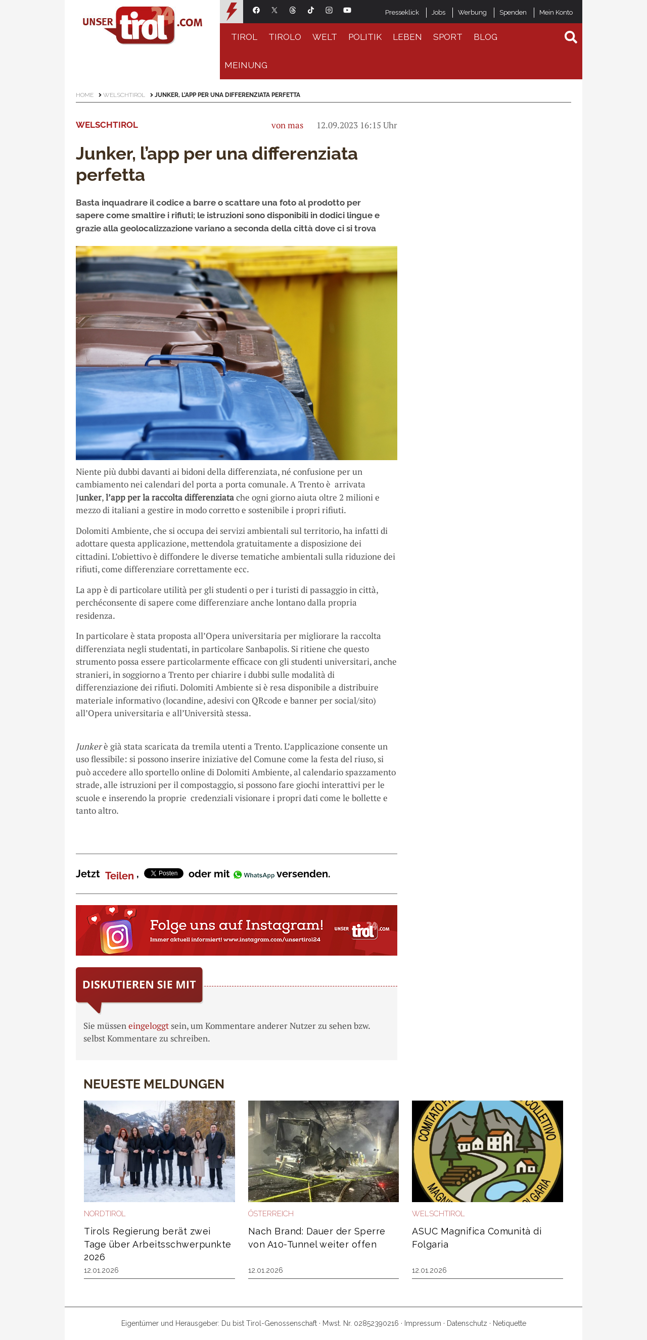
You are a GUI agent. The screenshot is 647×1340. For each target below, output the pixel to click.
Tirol (244, 37)
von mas (287, 125)
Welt (324, 37)
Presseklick (402, 12)
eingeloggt (148, 1025)
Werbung (472, 12)
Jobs (438, 12)
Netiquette (509, 1323)
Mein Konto (556, 12)
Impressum (422, 1323)
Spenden (513, 12)
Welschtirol (124, 94)
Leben (407, 37)
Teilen (119, 876)
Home (85, 94)
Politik (365, 37)
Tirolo (284, 37)
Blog (485, 37)
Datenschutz (467, 1323)
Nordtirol (105, 1213)
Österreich (271, 1213)
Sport (448, 37)
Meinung (245, 65)
